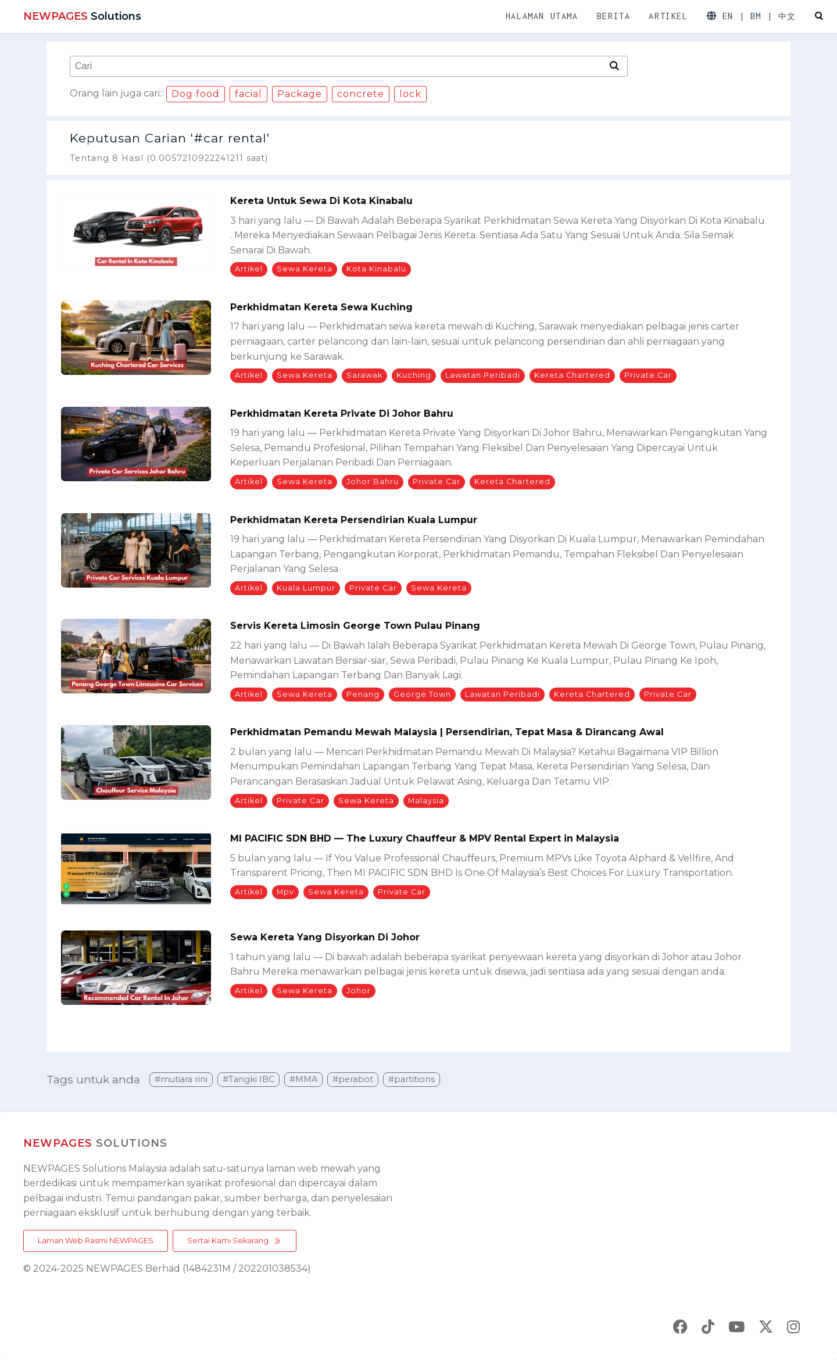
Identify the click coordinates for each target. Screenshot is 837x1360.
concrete (360, 93)
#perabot (352, 1079)
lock (410, 93)
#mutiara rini (181, 1079)
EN (728, 16)
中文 (787, 16)
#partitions (411, 1079)
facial (248, 93)
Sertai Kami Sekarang (234, 1241)
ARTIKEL (668, 16)
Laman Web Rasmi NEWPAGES (95, 1240)
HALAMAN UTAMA (542, 16)
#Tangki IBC (248, 1079)
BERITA (614, 16)
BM (755, 16)
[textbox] (338, 66)
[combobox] (338, 66)
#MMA (303, 1079)
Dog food (195, 93)
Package (299, 93)
